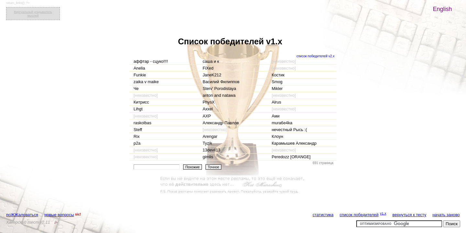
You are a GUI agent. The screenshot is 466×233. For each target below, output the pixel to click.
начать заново (446, 214)
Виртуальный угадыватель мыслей (33, 13)
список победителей (358, 214)
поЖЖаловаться (22, 214)
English (442, 9)
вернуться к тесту (410, 214)
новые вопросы (59, 214)
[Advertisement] (233, 185)
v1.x (383, 213)
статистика (323, 214)
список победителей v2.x (315, 56)
